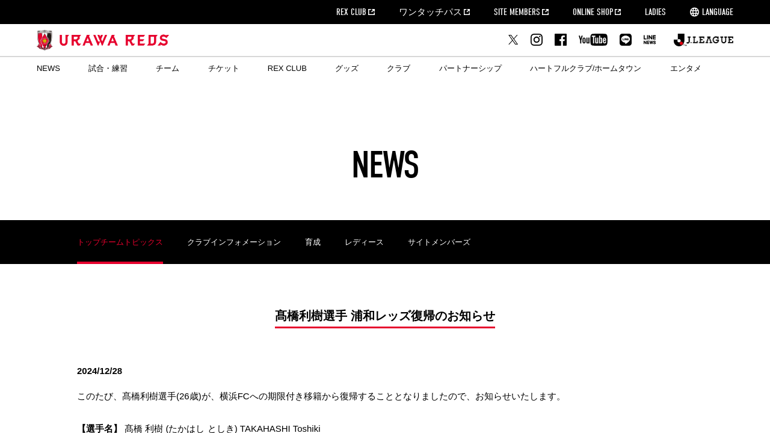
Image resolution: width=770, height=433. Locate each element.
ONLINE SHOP (593, 12)
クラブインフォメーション (234, 242)
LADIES (655, 12)
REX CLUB (351, 12)
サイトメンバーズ (439, 242)
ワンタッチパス (430, 12)
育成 (313, 242)
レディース (364, 242)
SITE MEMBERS (517, 12)
